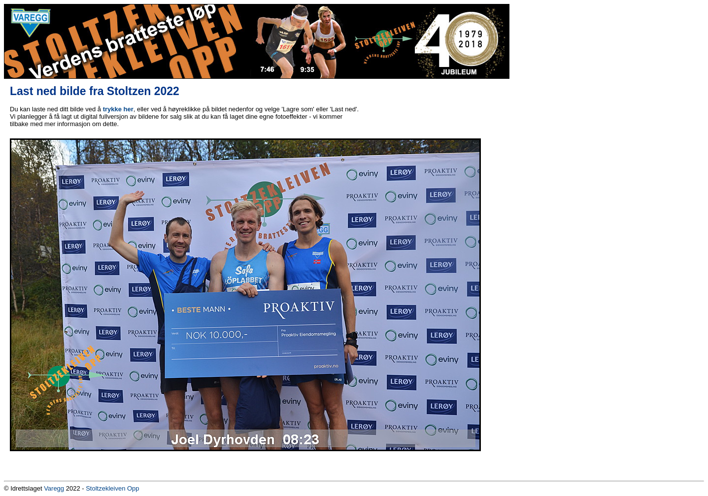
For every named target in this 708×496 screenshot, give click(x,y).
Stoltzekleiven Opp (112, 488)
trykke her (118, 109)
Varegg (54, 488)
